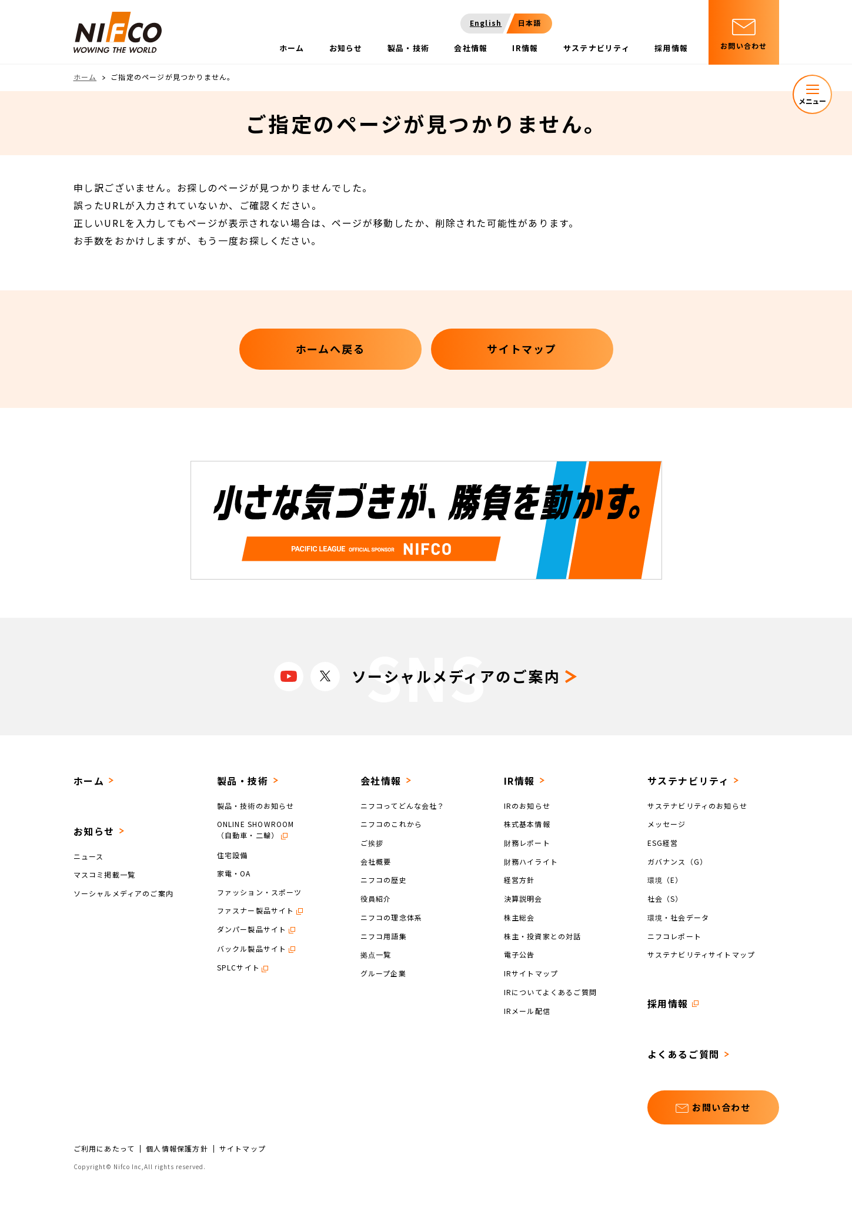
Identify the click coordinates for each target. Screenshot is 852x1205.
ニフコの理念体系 (391, 917)
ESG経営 (663, 843)
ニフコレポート (674, 935)
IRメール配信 (527, 1010)
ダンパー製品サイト (252, 929)
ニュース (88, 856)
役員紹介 (376, 898)
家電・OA (234, 873)
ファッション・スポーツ (259, 892)
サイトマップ (242, 1148)
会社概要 (376, 861)
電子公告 (519, 954)
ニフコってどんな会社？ (402, 805)
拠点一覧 (376, 954)
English (486, 23)
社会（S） (665, 898)
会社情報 (381, 781)
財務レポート (527, 843)
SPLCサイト (238, 967)
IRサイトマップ (531, 973)
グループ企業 (383, 973)
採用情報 (668, 1003)
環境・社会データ (678, 917)
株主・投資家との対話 (543, 935)
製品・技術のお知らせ (256, 805)
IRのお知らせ (527, 805)
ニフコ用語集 (383, 935)
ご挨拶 (372, 843)
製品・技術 (243, 781)
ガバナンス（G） (677, 861)
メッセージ (666, 824)
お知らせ (94, 831)
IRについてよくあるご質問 (550, 992)
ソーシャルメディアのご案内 (123, 893)
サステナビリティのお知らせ (697, 805)
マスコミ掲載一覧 (104, 874)
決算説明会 (523, 898)
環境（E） (665, 880)
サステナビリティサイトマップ (701, 954)
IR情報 (519, 781)
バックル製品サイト (252, 948)
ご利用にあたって (104, 1148)
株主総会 (519, 917)
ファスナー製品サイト (256, 910)
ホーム (85, 77)
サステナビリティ (688, 781)
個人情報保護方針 (177, 1148)
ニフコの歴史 (383, 880)
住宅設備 (232, 854)
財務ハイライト (531, 861)
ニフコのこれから (391, 824)
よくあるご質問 (683, 1054)
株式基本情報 (527, 824)
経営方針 (519, 880)
